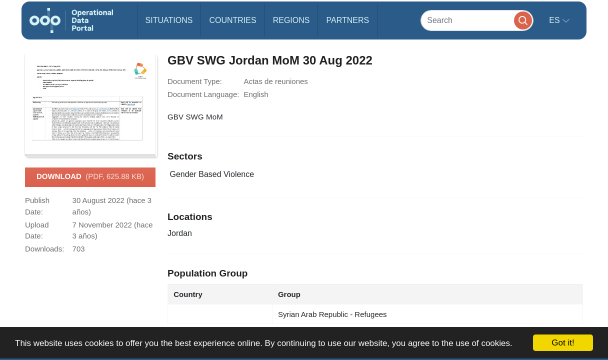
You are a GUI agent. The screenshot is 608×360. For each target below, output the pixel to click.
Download (90, 177)
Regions (291, 20)
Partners (347, 20)
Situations (169, 20)
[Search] (477, 20)
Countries (232, 20)
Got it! (563, 343)
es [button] (555, 20)
